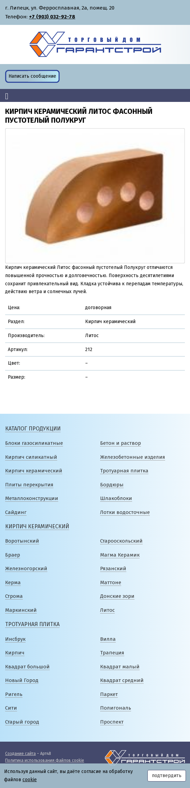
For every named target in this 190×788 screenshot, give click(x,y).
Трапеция (112, 653)
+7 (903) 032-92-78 (52, 17)
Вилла (108, 639)
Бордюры (112, 485)
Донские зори (117, 596)
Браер (12, 555)
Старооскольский (121, 541)
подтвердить (166, 775)
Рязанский (113, 568)
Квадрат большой (27, 667)
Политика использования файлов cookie (44, 760)
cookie (29, 780)
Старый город (22, 722)
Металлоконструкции (31, 498)
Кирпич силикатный (31, 457)
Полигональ (115, 708)
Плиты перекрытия (29, 485)
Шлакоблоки (116, 498)
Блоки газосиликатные (34, 443)
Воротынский (22, 541)
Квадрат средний (122, 680)
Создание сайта (20, 753)
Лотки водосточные (125, 512)
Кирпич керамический (33, 471)
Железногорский (26, 568)
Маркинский (21, 610)
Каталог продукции (33, 428)
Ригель (13, 694)
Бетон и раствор (120, 443)
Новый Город (21, 680)
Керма (13, 582)
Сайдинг (16, 512)
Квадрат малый (120, 667)
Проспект (112, 722)
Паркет (109, 694)
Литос (107, 610)
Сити (11, 708)
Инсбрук (15, 639)
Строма (14, 596)
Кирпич (15, 653)
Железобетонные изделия (132, 457)
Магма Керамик (120, 555)
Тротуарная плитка (124, 471)
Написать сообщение (32, 76)
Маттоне (110, 582)
